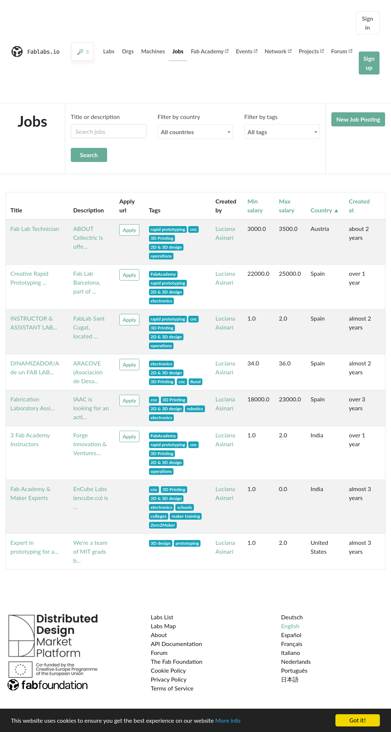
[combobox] (195, 131)
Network (278, 51)
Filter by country (179, 116)
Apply (129, 230)
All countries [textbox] (177, 131)
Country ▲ (325, 209)
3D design (160, 543)
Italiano (290, 652)
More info (228, 721)
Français (291, 643)
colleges (158, 516)
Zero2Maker (162, 525)
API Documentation (176, 643)
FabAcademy (163, 274)
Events (246, 51)
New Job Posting (358, 119)
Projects (311, 51)
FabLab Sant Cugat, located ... (89, 327)
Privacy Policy (169, 679)
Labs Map (163, 625)
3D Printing (161, 238)
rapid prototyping (167, 229)
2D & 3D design (166, 247)
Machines (153, 51)
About (159, 634)
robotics (195, 408)
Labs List (162, 616)
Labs (109, 51)
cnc (193, 229)
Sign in (367, 23)
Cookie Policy (168, 670)
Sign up (369, 63)
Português (294, 670)
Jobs (177, 51)
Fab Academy (210, 51)
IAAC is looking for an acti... (91, 407)
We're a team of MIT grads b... (90, 551)
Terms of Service (172, 688)
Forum (341, 51)
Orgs (128, 51)
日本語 (290, 679)
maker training (186, 516)
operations (161, 256)
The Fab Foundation (177, 661)
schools (184, 507)
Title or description (95, 116)
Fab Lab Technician (34, 228)
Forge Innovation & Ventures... (90, 443)
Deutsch (292, 616)
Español (291, 634)
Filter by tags (261, 116)
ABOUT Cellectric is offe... (88, 237)
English (290, 625)
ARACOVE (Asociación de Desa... (88, 372)
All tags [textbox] (257, 131)
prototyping (187, 543)
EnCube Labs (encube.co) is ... (90, 497)
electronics (161, 301)
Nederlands (296, 661)
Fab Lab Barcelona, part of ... (86, 282)
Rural (195, 381)
